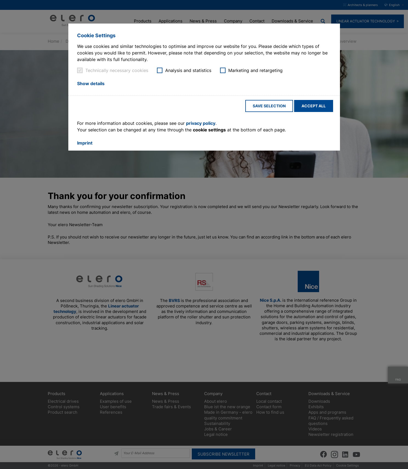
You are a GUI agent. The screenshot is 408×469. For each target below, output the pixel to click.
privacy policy (200, 123)
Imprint (84, 143)
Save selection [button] (269, 105)
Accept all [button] (314, 105)
